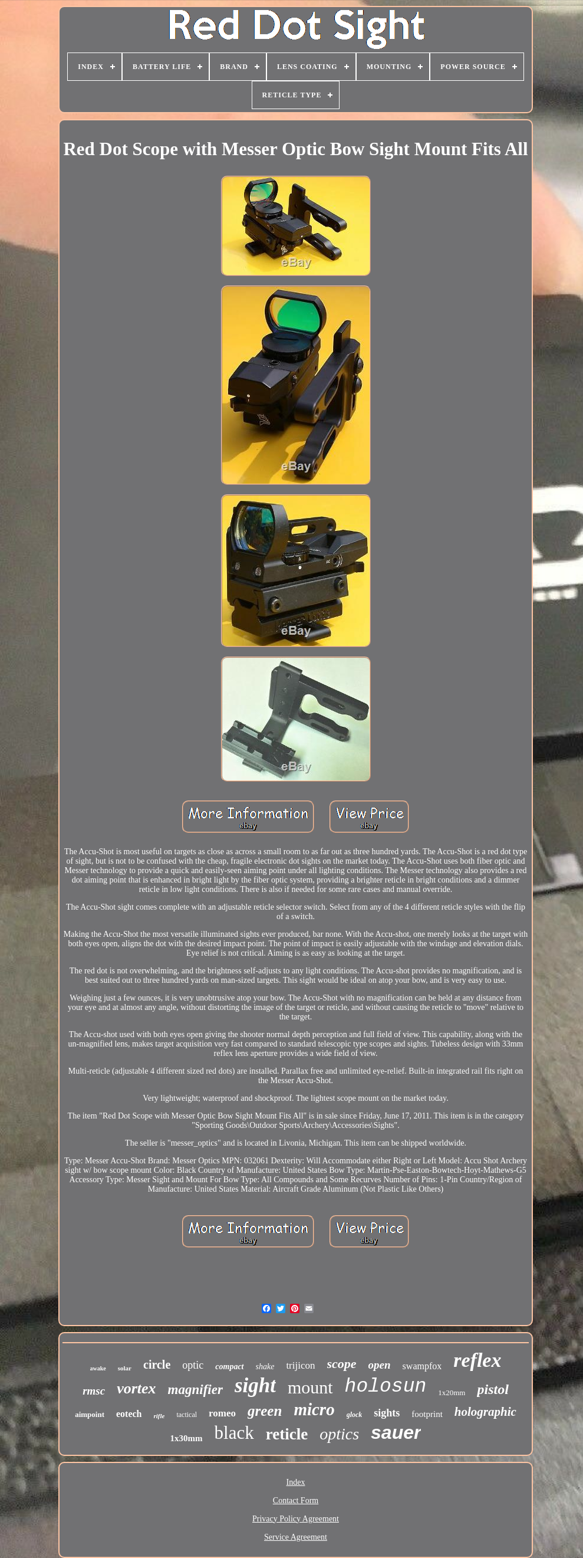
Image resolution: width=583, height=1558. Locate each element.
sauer (396, 1432)
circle (156, 1364)
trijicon (300, 1365)
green (265, 1411)
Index (295, 1482)
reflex (477, 1360)
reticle (287, 1434)
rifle (159, 1415)
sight (255, 1385)
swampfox (422, 1366)
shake (265, 1366)
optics (339, 1434)
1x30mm (186, 1438)
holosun (386, 1387)
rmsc (94, 1391)
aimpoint (89, 1414)
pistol (492, 1389)
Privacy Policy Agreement (295, 1518)
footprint (427, 1414)
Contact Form (295, 1500)
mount (310, 1387)
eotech (129, 1414)
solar (124, 1368)
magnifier (195, 1389)
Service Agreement (295, 1537)
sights (387, 1413)
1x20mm (451, 1392)
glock (355, 1415)
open (379, 1365)
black (234, 1432)
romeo (222, 1413)
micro (314, 1409)
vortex (136, 1388)
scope (342, 1363)
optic (192, 1365)
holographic (485, 1412)
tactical (186, 1415)
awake (98, 1368)
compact (229, 1366)
